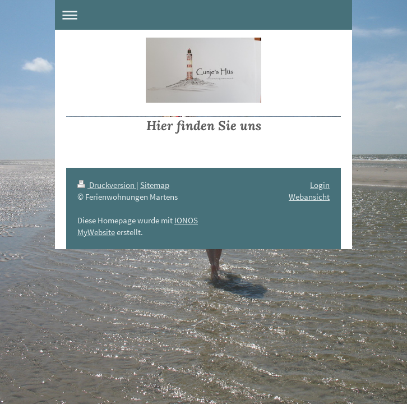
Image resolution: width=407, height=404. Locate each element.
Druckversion (106, 185)
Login (320, 185)
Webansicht (309, 196)
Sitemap (154, 185)
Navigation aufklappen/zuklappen (203, 15)
